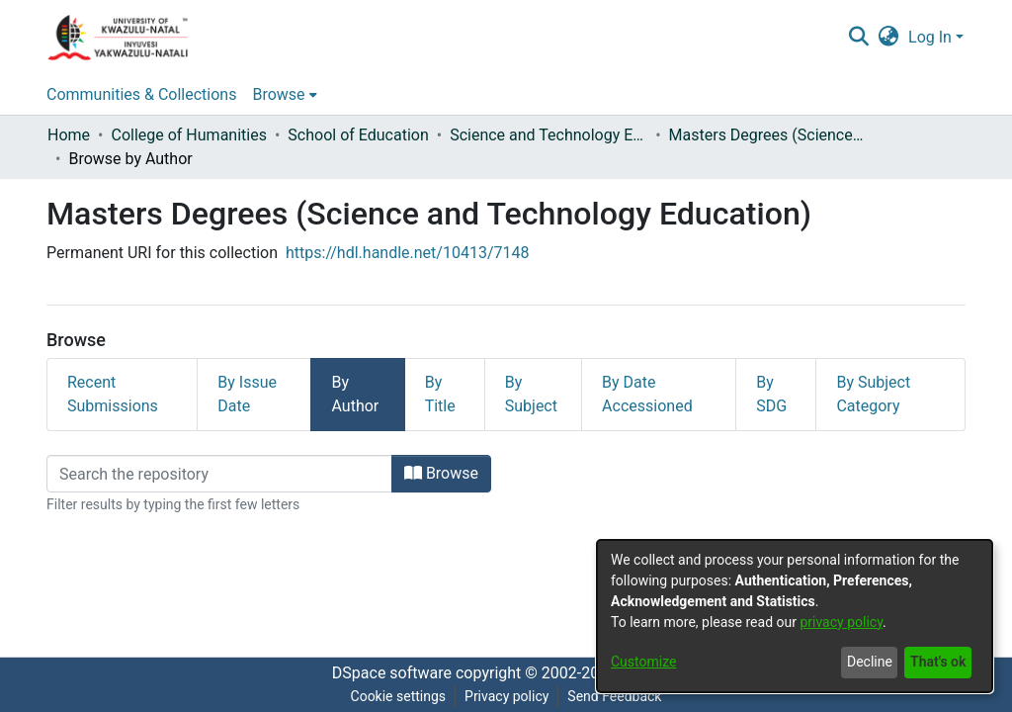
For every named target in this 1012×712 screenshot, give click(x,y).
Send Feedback (614, 696)
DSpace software (392, 673)
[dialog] (794, 616)
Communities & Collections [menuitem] (141, 94)
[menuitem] (889, 37)
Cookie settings (399, 696)
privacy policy (841, 622)
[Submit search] (858, 37)
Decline (869, 661)
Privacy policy (506, 696)
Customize (643, 661)
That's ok (938, 661)
